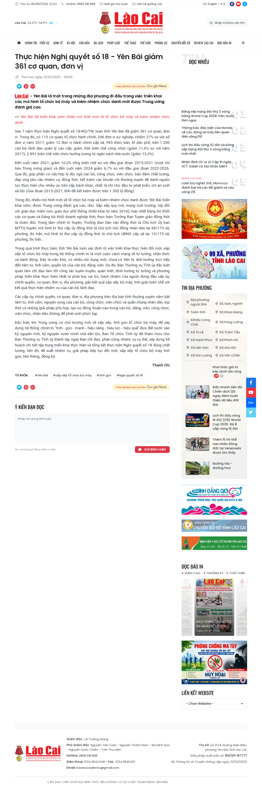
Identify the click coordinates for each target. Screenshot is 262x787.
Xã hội (71, 42)
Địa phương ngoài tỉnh (197, 302)
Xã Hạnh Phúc (199, 340)
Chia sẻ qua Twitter (19, 86)
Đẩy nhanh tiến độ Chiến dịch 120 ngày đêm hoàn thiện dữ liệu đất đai (227, 396)
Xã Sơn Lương (199, 355)
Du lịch (98, 42)
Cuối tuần (237, 573)
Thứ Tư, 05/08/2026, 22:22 (36, 4)
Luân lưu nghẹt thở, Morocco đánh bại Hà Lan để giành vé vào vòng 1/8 (208, 185)
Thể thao (130, 42)
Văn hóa (84, 42)
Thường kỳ (214, 573)
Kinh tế (58, 42)
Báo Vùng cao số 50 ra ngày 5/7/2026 (213, 623)
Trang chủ (19, 43)
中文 (223, 4)
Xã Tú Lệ (194, 332)
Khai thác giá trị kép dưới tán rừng (227, 371)
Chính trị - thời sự (37, 42)
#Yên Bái (41, 375)
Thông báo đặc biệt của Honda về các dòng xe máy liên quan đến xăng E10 (207, 132)
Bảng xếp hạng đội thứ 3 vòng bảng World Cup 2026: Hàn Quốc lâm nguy (208, 116)
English (212, 4)
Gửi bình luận (155, 449)
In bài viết (26, 86)
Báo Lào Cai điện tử (131, 23)
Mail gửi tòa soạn (113, 4)
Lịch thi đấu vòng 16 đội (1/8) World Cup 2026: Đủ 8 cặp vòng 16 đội (227, 422)
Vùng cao (192, 573)
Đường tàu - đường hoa (222, 465)
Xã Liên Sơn (197, 347)
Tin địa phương (197, 287)
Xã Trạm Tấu (227, 332)
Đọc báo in (224, 42)
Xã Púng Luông (228, 322)
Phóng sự (161, 42)
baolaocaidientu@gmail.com (97, 768)
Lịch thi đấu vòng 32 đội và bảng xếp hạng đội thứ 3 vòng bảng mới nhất (208, 149)
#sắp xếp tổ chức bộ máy (72, 375)
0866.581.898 (88, 755)
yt (238, 4)
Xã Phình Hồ (226, 340)
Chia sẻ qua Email (32, 86)
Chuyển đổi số (180, 42)
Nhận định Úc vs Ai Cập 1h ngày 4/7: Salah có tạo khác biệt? (206, 164)
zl (244, 4)
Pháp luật (113, 42)
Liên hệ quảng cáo (147, 4)
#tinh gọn (104, 375)
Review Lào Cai (203, 42)
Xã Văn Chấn (227, 355)
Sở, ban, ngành (228, 303)
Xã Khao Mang (228, 312)
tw (251, 412)
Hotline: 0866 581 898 (78, 4)
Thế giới (145, 42)
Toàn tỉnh (196, 312)
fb (232, 4)
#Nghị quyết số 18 (130, 375)
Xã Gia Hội (225, 347)
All (243, 43)
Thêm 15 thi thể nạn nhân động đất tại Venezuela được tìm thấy (227, 446)
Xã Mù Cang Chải (198, 322)
